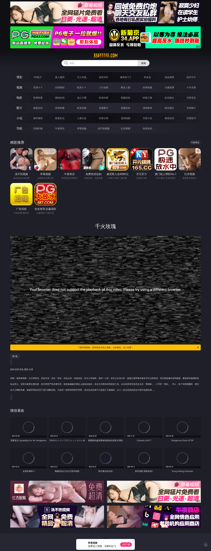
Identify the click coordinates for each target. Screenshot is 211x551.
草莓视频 (81, 128)
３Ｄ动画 (103, 87)
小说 (19, 118)
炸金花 (147, 77)
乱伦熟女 (169, 97)
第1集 (15, 356)
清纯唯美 (147, 108)
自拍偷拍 (59, 87)
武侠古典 (103, 118)
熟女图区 (169, 108)
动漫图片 (103, 108)
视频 (19, 87)
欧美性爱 (103, 97)
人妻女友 (81, 118)
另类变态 (191, 97)
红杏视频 (125, 128)
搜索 (143, 63)
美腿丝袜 (125, 108)
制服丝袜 (125, 97)
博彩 (19, 77)
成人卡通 (81, 97)
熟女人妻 (125, 87)
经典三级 (147, 97)
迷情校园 (125, 118)
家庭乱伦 (59, 118)
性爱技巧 (191, 118)
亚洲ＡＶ (38, 87)
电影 (19, 98)
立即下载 (126, 544)
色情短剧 (147, 128)
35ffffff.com (105, 56)
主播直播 (169, 87)
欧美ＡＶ (81, 87)
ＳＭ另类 (191, 87)
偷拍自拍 (59, 97)
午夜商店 (59, 128)
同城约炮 (38, 128)
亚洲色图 (59, 108)
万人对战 (81, 77)
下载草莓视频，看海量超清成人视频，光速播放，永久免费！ (138, 347)
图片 (19, 108)
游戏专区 (103, 77)
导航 (19, 128)
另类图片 (191, 108)
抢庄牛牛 (191, 77)
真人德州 (59, 77)
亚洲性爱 (38, 97)
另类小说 (147, 118)
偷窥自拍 (38, 108)
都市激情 (38, 118)
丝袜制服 (147, 87)
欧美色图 (81, 108)
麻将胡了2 (125, 77)
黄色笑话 (169, 118)
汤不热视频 (103, 128)
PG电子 (38, 77)
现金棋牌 (169, 77)
